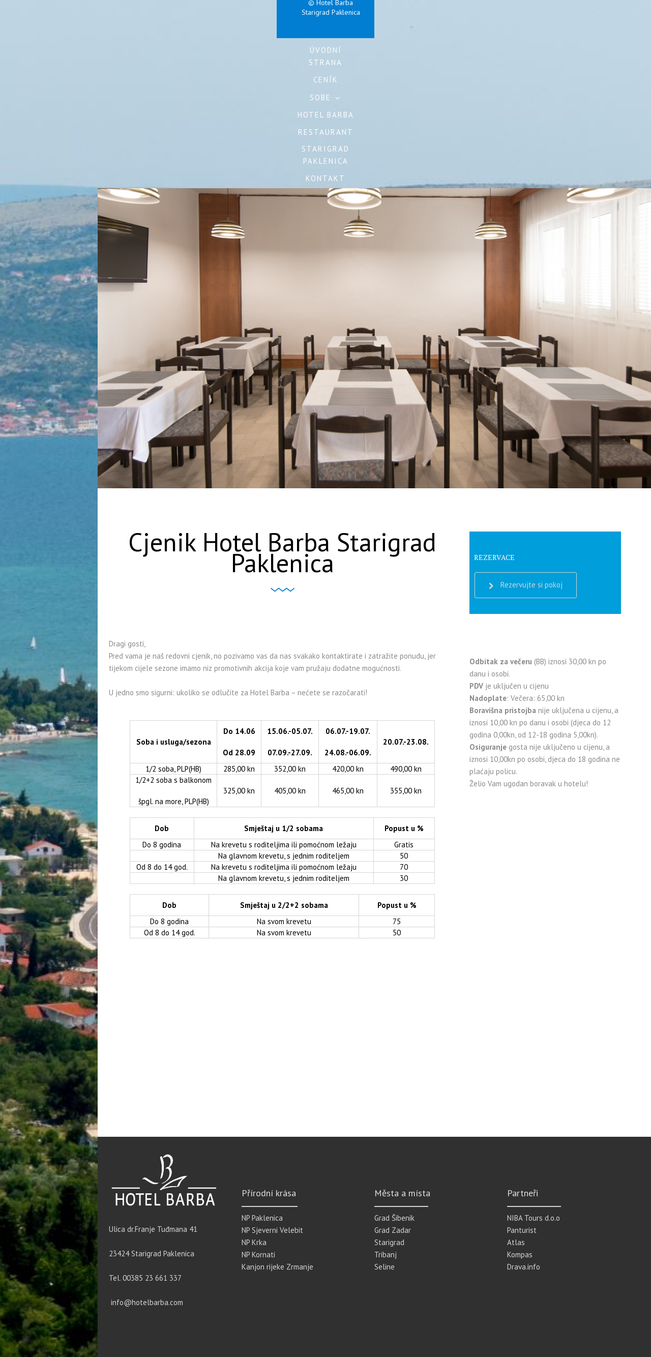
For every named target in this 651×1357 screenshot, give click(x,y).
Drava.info (523, 1267)
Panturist (522, 1230)
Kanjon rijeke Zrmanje (277, 1267)
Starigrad (389, 1242)
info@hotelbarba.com (147, 1302)
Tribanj (385, 1254)
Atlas (516, 1242)
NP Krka (254, 1242)
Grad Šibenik (394, 1218)
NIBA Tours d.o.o (533, 1218)
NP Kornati (258, 1254)
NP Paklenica (262, 1218)
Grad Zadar (392, 1230)
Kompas (519, 1254)
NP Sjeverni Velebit (272, 1230)
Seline (384, 1267)
